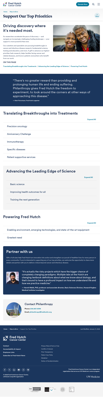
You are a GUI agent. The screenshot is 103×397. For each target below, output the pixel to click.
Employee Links (8, 353)
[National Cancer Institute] (35, 389)
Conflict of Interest (47, 349)
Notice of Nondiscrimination (49, 361)
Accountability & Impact (12, 349)
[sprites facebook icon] (4, 370)
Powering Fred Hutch (79, 67)
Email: (27, 312)
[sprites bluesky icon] (28, 370)
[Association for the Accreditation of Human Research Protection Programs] (62, 389)
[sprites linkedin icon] (14, 370)
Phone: (27, 309)
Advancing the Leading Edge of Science (53, 67)
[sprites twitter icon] (9, 370)
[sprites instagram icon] (23, 370)
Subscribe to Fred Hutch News (14, 356)
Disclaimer (44, 358)
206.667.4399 (35, 309)
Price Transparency (47, 352)
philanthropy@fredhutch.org (41, 312)
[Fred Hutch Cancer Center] (14, 338)
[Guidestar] (71, 389)
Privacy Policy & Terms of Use (50, 346)
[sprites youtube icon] (18, 370)
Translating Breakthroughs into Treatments (19, 67)
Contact (6, 346)
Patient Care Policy (47, 355)
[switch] (97, 15)
